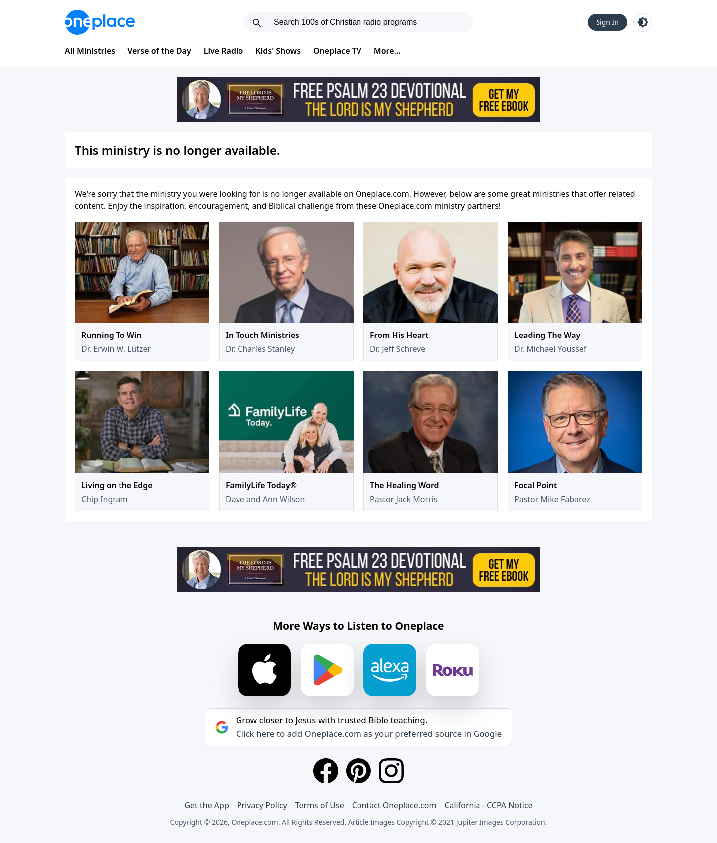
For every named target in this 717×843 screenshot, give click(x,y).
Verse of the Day (159, 50)
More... (387, 50)
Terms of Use (319, 805)
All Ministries (90, 50)
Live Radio (223, 50)
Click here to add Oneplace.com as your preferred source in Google (369, 733)
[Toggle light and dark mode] (642, 22)
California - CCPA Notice (488, 805)
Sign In (607, 22)
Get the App (206, 805)
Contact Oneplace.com (394, 805)
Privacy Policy (262, 805)
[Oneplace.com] (100, 22)
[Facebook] (325, 770)
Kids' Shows (278, 50)
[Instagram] (391, 770)
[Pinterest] (358, 770)
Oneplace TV (337, 50)
